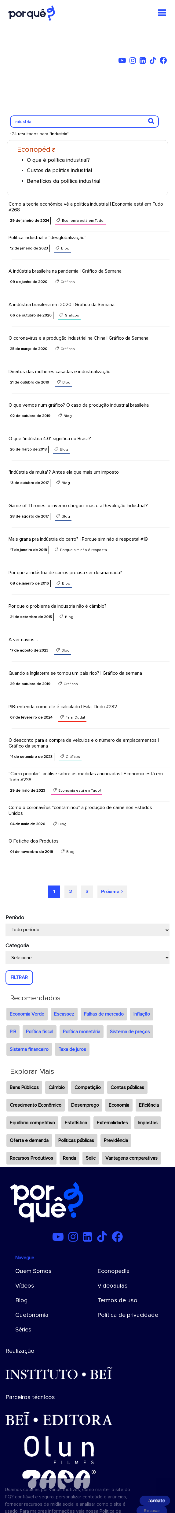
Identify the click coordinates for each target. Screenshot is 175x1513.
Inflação (141, 1014)
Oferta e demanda (29, 1140)
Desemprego (85, 1105)
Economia (119, 1105)
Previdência (116, 1140)
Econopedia (113, 1271)
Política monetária (81, 1032)
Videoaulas (112, 1285)
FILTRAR (19, 977)
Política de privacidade (127, 1315)
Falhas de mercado (104, 1014)
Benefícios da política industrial (63, 181)
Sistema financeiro (29, 1049)
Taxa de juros (72, 1049)
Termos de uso (117, 1300)
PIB (13, 1032)
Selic (91, 1158)
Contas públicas (127, 1087)
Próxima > (112, 892)
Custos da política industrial (59, 170)
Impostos (148, 1123)
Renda (69, 1158)
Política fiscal (39, 1032)
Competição (88, 1087)
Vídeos (24, 1285)
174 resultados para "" (39, 133)
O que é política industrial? (58, 160)
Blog (21, 1300)
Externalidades (112, 1123)
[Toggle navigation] (162, 13)
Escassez (64, 1014)
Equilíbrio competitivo (32, 1123)
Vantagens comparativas (131, 1158)
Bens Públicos (24, 1087)
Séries (23, 1329)
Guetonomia (32, 1315)
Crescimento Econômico (35, 1105)
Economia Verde (27, 1014)
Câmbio (57, 1087)
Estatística (76, 1123)
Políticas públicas (76, 1140)
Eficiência (149, 1105)
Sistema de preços (130, 1032)
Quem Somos (33, 1271)
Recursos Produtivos (31, 1158)
